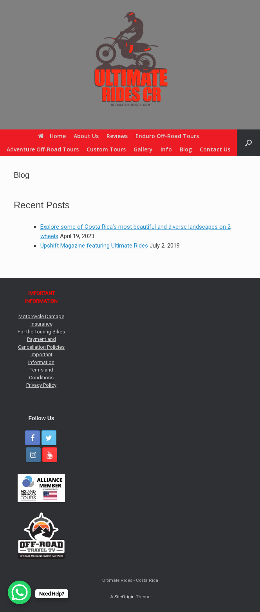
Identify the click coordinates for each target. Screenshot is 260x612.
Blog (186, 149)
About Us (86, 136)
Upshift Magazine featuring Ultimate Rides (94, 245)
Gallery (143, 149)
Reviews (117, 136)
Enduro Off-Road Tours (167, 136)
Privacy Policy (41, 385)
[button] (248, 142)
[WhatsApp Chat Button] (19, 592)
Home (52, 136)
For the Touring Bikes (41, 332)
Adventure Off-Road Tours (43, 149)
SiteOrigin (124, 596)
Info (166, 149)
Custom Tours (106, 149)
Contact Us (215, 149)
